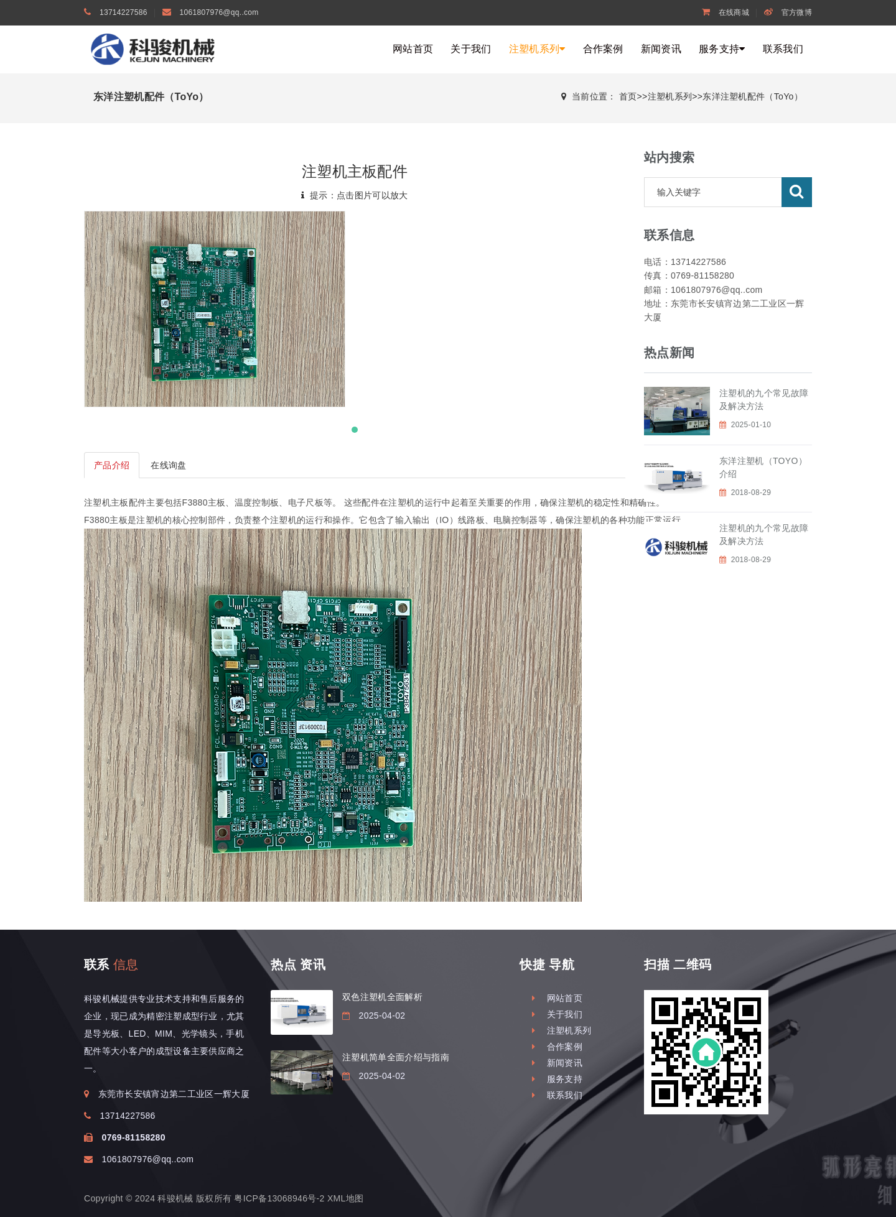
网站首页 (413, 49)
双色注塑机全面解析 (382, 997)
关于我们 (470, 49)
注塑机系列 (537, 49)
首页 (628, 96)
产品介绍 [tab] (111, 465)
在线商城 (725, 12)
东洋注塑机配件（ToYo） (752, 96)
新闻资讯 (661, 49)
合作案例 (603, 49)
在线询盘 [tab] (168, 465)
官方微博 (788, 12)
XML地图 (345, 1198)
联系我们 (783, 49)
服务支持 (722, 49)
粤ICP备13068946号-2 (279, 1198)
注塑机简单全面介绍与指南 (395, 1057)
